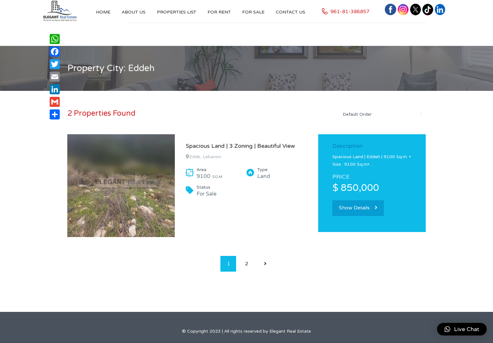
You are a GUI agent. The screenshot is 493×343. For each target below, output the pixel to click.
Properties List (176, 12)
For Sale (253, 12)
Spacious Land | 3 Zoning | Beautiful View (240, 145)
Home (103, 12)
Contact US (290, 12)
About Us (134, 12)
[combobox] (382, 114)
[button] (462, 329)
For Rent (219, 12)
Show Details (358, 208)
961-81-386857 (349, 11)
